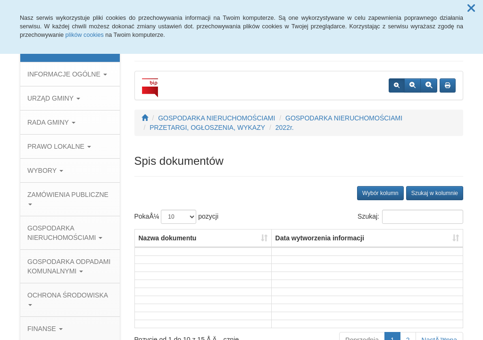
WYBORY (45, 170)
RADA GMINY (51, 122)
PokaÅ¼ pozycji (176, 217)
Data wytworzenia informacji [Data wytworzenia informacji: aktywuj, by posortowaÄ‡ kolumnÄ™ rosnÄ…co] (319, 238)
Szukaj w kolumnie (434, 193)
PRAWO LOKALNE (59, 146)
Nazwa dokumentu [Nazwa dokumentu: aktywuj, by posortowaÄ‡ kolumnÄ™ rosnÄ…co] (168, 238)
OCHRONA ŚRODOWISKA (67, 298)
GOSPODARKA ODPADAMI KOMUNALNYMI (68, 266)
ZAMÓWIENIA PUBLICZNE (67, 198)
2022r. (284, 127)
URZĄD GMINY (53, 98)
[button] (471, 8)
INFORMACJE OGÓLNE (67, 74)
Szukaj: (410, 217)
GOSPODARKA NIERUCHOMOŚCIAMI (64, 232)
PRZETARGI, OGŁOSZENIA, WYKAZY (207, 127)
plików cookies (85, 35)
